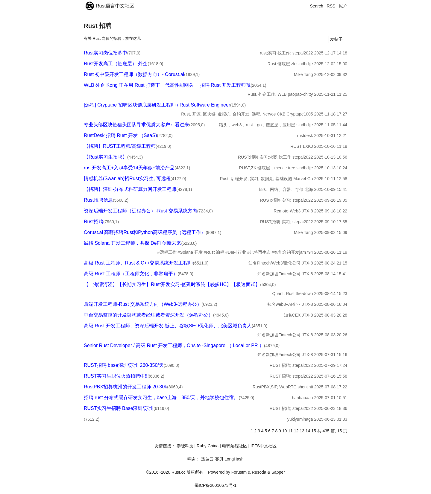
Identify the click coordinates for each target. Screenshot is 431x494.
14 (308, 430)
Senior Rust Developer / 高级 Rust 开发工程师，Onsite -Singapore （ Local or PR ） (174, 345)
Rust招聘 (93, 221)
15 (314, 430)
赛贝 (219, 459)
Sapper (278, 472)
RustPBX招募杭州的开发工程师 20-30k (125, 386)
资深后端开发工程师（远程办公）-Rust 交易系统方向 (140, 210)
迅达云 (207, 459)
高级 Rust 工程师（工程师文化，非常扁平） (131, 273)
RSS (331, 6)
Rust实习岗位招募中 (105, 52)
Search (316, 6)
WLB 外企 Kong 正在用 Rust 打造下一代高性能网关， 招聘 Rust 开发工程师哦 (167, 85)
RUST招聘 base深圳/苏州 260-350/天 (124, 365)
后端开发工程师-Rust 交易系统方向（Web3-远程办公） (143, 304)
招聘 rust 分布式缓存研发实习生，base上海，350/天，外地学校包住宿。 (161, 397)
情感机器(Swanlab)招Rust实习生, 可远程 (127, 178)
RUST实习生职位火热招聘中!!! (116, 376)
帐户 (343, 6)
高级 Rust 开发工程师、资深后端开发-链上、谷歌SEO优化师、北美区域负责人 (168, 325)
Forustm (239, 472)
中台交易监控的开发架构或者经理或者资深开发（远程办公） (148, 314)
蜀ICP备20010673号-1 (215, 485)
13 (302, 430)
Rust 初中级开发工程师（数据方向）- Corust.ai (134, 74)
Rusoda (259, 472)
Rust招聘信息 (98, 200)
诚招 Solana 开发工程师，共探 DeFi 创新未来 (132, 243)
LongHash (234, 459)
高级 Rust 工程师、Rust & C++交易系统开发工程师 (138, 262)
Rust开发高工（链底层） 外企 (116, 63)
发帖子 (336, 39)
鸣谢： (193, 459)
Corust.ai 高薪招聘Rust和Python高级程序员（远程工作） (145, 232)
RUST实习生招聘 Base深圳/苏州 (119, 408)
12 (297, 430)
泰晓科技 (185, 445)
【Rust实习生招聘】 (105, 156)
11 (291, 430)
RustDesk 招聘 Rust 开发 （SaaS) (120, 135)
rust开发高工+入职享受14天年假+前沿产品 (129, 167)
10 (285, 430)
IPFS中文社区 (264, 445)
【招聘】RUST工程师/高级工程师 (120, 146)
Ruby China (207, 445)
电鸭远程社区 (234, 445)
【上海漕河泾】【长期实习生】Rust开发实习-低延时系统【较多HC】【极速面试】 (172, 284)
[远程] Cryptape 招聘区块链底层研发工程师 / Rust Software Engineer (157, 104)
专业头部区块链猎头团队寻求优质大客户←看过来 (136, 124)
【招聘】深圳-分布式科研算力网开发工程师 (130, 189)
